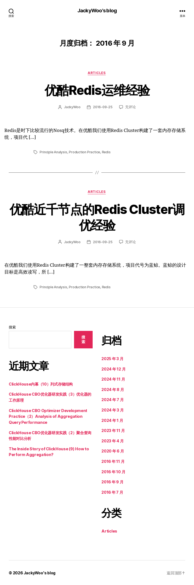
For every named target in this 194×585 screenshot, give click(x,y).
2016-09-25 (103, 107)
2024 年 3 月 (112, 410)
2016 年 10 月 (113, 471)
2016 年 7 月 (112, 492)
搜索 (12, 327)
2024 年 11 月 (113, 379)
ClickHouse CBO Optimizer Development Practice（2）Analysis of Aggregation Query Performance (48, 416)
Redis (106, 152)
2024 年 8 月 (112, 389)
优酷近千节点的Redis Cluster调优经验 (96, 217)
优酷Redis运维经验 (97, 90)
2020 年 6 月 (112, 451)
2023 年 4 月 (112, 441)
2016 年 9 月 (112, 482)
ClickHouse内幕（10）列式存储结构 (41, 384)
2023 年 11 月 (113, 430)
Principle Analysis (53, 152)
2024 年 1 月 (112, 420)
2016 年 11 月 (113, 461)
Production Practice (85, 152)
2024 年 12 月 (113, 368)
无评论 (130, 107)
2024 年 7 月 (112, 399)
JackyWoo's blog (97, 10)
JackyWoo (72, 107)
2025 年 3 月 (112, 358)
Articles (97, 73)
